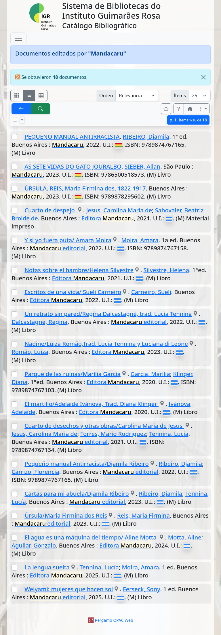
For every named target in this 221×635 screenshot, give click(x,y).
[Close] (203, 77)
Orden (106, 95)
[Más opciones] (202, 108)
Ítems (180, 95)
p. (188, 120)
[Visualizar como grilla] (41, 95)
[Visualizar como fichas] (16, 95)
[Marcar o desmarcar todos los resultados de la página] (15, 119)
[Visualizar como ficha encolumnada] (29, 95)
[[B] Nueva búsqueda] (40, 108)
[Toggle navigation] (18, 38)
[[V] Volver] (21, 108)
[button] (179, 108)
